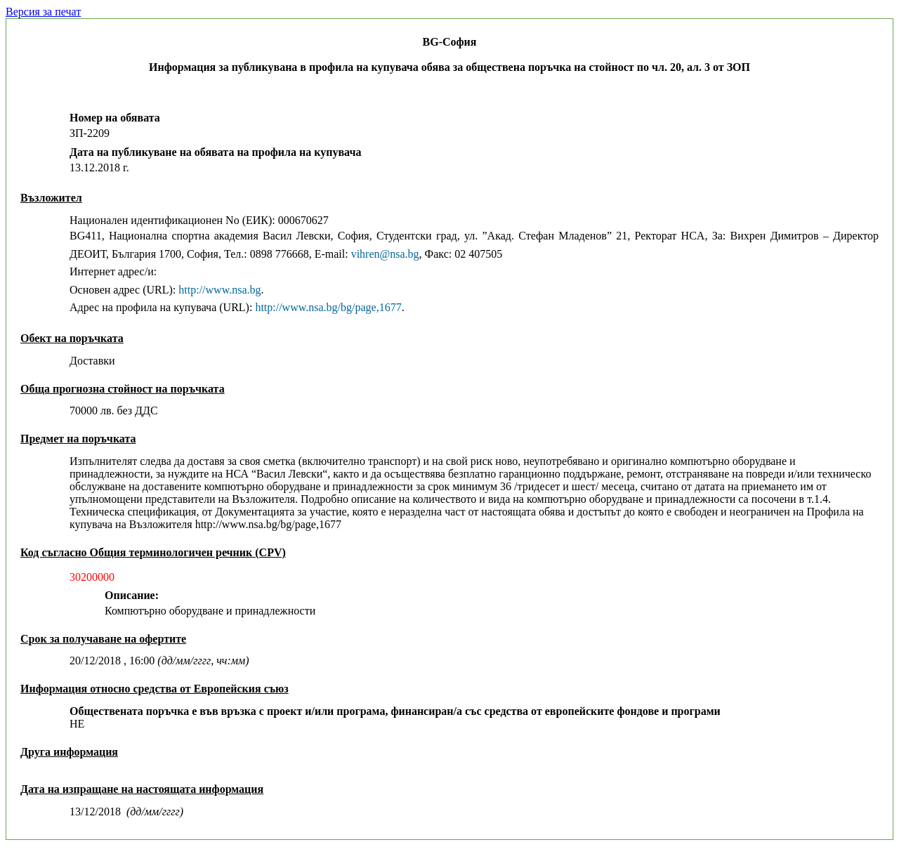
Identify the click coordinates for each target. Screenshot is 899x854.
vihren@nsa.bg (385, 254)
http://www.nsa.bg (219, 290)
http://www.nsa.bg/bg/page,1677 (328, 307)
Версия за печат (43, 12)
